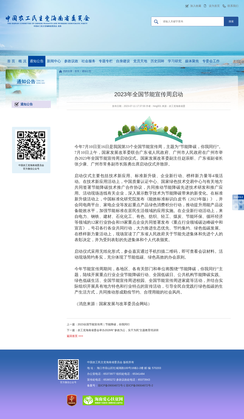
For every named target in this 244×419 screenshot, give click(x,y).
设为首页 (214, 5)
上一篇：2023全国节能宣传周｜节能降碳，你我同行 (98, 324)
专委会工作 (211, 61)
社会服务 (88, 61)
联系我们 (233, 5)
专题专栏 (106, 61)
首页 (77, 71)
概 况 (22, 61)
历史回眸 (157, 61)
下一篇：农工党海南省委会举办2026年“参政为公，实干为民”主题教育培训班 (113, 330)
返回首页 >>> (75, 336)
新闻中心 (54, 61)
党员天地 (140, 61)
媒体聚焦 (192, 61)
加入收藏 (195, 5)
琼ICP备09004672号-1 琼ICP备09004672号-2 (125, 385)
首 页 (11, 61)
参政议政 (71, 61)
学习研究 (175, 61)
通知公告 (37, 61)
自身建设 (123, 61)
